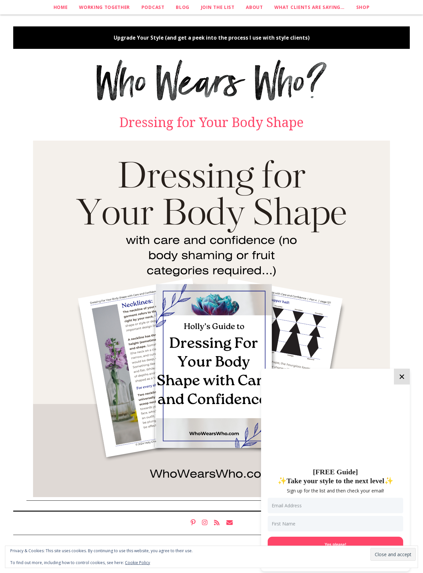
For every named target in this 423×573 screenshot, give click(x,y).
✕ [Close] (402, 376)
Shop (363, 7)
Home (61, 7)
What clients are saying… (309, 7)
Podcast (153, 7)
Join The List (218, 7)
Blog (182, 7)
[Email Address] (335, 505)
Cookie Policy (137, 562)
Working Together (104, 7)
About (254, 7)
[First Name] (335, 523)
